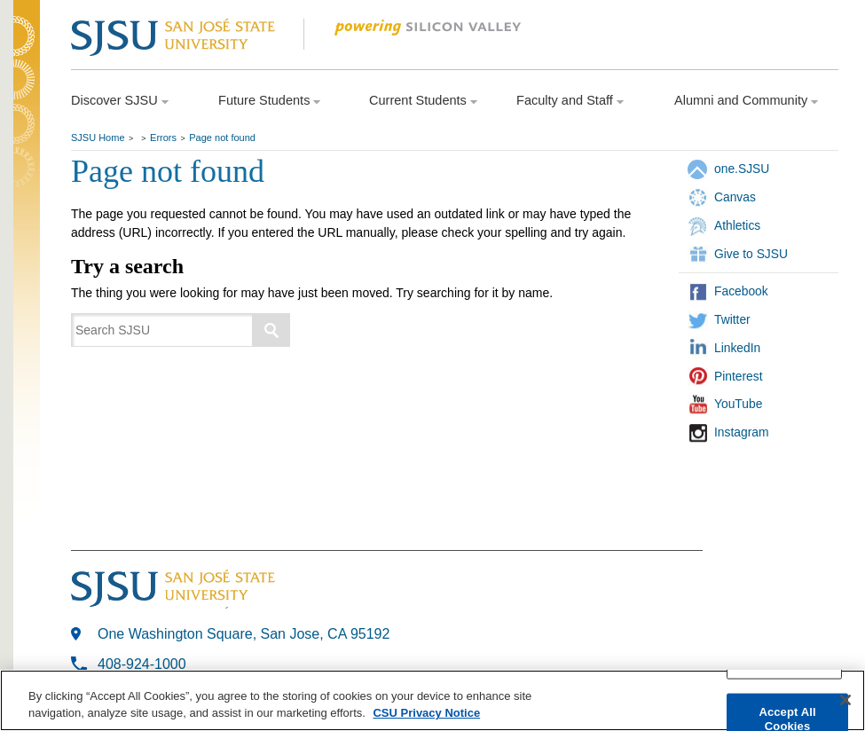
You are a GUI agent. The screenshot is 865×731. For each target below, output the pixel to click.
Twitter (732, 319)
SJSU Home (98, 137)
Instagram (741, 432)
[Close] (845, 700)
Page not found (222, 137)
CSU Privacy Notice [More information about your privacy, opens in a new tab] (426, 713)
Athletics (737, 225)
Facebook (741, 291)
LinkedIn (737, 348)
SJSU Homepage (26, 60)
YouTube (738, 404)
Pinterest (738, 376)
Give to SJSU (751, 254)
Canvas (735, 197)
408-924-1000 (142, 664)
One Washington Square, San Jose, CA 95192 (243, 633)
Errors (163, 137)
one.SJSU (741, 168)
